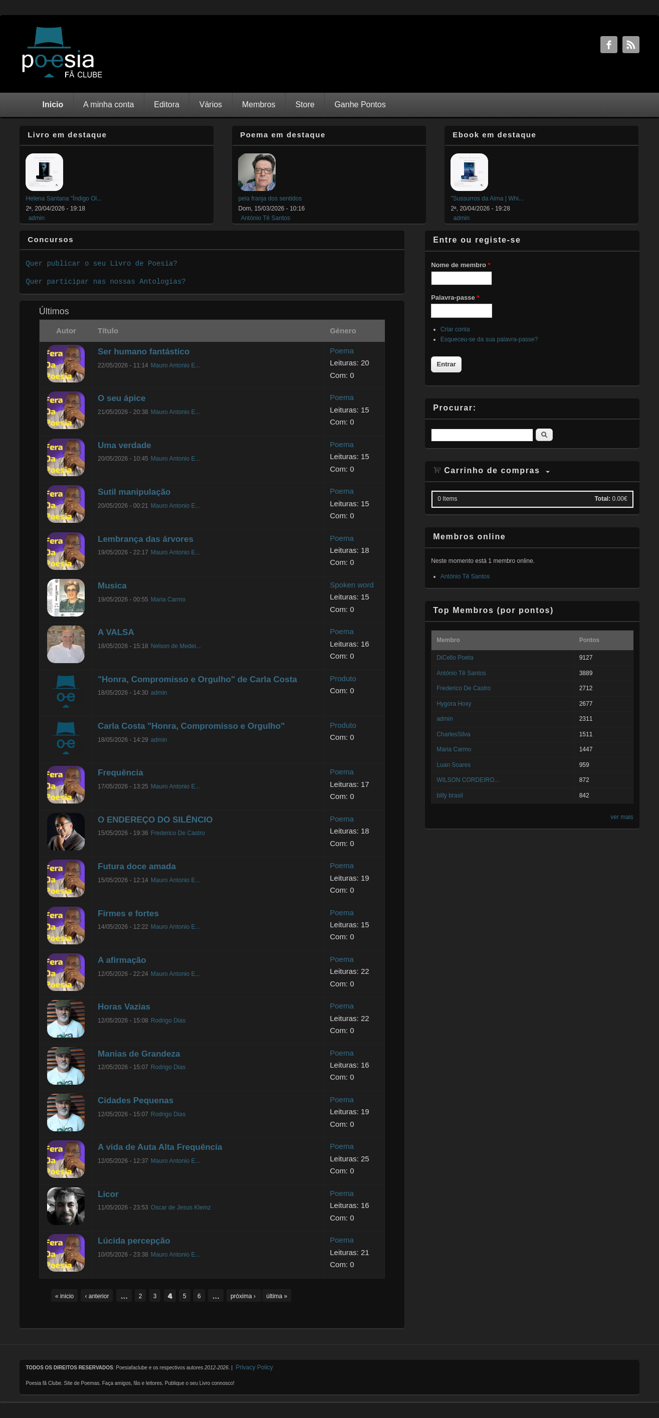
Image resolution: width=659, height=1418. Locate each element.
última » (276, 1296)
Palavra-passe (455, 297)
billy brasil (449, 795)
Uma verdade (124, 445)
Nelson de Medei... (176, 646)
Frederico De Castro (178, 833)
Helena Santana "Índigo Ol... (64, 198)
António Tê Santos (265, 218)
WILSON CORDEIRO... (467, 779)
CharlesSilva (453, 734)
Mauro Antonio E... (175, 365)
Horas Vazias (124, 1006)
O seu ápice (121, 398)
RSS (630, 44)
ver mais (621, 817)
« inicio (64, 1296)
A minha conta (108, 104)
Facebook (608, 44)
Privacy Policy (254, 1367)
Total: (602, 498)
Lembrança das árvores (145, 539)
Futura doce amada (137, 866)
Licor (108, 1194)
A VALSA (116, 632)
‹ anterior (97, 1296)
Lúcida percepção (134, 1241)
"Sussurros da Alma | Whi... (487, 198)
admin (36, 218)
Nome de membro (460, 265)
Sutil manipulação (134, 492)
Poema (342, 350)
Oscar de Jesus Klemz (181, 1207)
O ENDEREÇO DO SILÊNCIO (155, 820)
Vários (210, 104)
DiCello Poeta (454, 657)
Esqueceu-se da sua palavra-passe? (489, 339)
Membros (259, 104)
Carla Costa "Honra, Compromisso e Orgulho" (191, 726)
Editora (166, 104)
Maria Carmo (168, 599)
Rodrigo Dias (168, 1020)
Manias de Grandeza (139, 1054)
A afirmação (122, 960)
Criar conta (455, 329)
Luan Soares (453, 764)
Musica (112, 585)
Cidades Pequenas (135, 1100)
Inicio (53, 104)
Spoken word (352, 584)
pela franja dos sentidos (270, 198)
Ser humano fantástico (143, 351)
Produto (343, 678)
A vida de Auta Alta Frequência (160, 1147)
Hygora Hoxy (453, 703)
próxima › (244, 1296)
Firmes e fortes (128, 913)
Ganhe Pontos (359, 104)
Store (304, 104)
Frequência (120, 772)
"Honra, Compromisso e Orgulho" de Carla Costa (197, 679)
